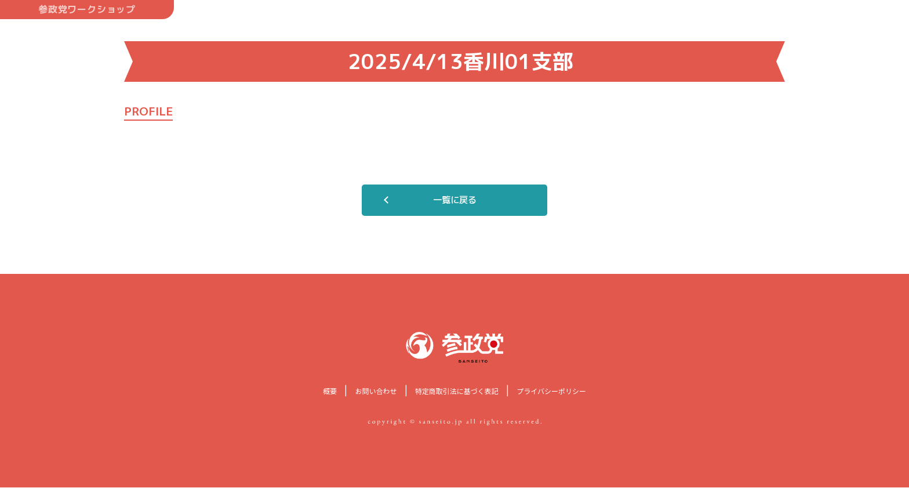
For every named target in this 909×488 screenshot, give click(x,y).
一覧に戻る (454, 200)
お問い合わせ (376, 391)
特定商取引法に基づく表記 (457, 391)
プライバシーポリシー (551, 391)
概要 (330, 391)
